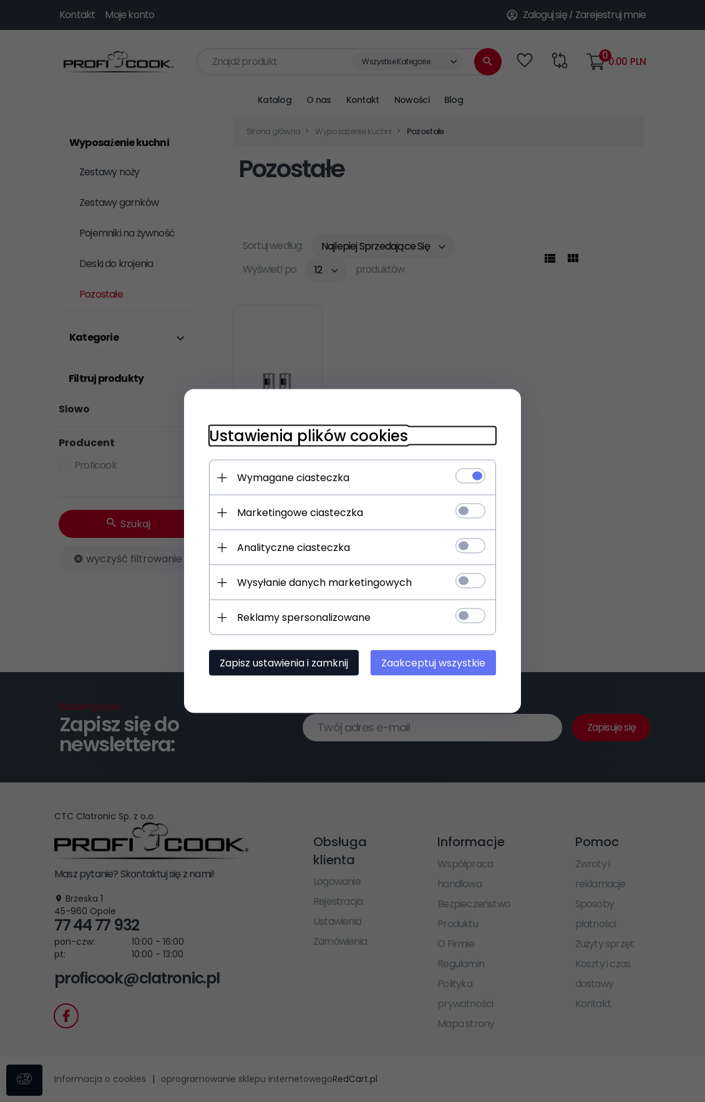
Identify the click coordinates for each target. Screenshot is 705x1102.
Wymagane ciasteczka (293, 478)
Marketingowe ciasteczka (300, 512)
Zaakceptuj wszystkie (433, 663)
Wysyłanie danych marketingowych (324, 582)
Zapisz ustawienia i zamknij (284, 663)
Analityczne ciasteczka (293, 547)
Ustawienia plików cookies (308, 436)
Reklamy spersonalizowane (304, 617)
